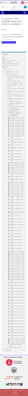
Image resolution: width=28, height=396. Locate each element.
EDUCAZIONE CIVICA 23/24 (15, 101)
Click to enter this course (9, 42)
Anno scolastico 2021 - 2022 (13, 71)
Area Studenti (8, 70)
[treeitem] (14, 204)
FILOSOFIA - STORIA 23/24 (15, 103)
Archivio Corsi (8, 349)
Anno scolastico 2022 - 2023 (13, 73)
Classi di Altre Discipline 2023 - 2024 (16, 76)
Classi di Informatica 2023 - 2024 (15, 82)
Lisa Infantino (9, 39)
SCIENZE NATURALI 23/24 (14, 347)
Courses (5, 68)
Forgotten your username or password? (18, 9)
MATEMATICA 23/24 (13, 111)
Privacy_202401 (14, 393)
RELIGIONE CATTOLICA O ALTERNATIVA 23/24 (14, 114)
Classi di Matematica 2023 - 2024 (15, 84)
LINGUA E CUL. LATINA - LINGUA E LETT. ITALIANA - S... (16, 107)
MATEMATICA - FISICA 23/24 (15, 112)
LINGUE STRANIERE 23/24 (14, 109)
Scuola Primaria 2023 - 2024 (14, 94)
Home (4, 57)
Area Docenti (8, 350)
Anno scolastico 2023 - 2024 (13, 74)
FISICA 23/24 (12, 105)
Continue (14, 395)
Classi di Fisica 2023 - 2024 (14, 80)
